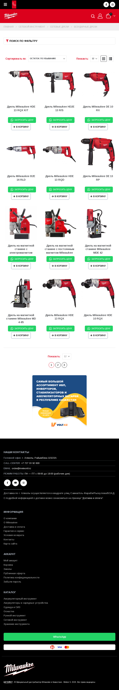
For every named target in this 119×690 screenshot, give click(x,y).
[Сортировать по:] (47, 58)
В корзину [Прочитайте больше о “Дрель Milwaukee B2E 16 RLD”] (22, 196)
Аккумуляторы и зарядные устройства (26, 602)
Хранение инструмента (16, 624)
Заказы (8, 569)
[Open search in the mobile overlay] (93, 16)
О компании (10, 518)
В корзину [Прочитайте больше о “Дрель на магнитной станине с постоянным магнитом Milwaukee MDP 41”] (61, 266)
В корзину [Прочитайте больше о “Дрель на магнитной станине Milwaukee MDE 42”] (99, 266)
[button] (6, 4)
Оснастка (9, 611)
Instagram (23, 482)
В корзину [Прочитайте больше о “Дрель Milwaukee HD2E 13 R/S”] (61, 127)
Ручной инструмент (15, 615)
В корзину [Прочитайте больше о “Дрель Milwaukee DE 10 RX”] (99, 127)
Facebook (7, 482)
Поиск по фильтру (23, 40)
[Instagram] (112, 4)
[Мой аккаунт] (100, 16)
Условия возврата (14, 535)
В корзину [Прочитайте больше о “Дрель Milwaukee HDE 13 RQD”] (61, 196)
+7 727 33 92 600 (30, 463)
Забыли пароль (12, 581)
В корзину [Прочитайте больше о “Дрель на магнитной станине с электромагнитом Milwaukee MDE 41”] (22, 266)
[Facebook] (106, 4)
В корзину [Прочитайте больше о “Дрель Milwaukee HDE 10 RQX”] (99, 335)
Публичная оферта (14, 573)
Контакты (9, 539)
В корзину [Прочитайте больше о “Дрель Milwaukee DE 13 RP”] (99, 196)
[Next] (64, 365)
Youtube (15, 482)
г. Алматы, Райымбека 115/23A (39, 458)
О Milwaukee (10, 522)
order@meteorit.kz (21, 468)
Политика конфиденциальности (21, 577)
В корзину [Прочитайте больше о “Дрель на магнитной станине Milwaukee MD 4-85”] (22, 335)
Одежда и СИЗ (12, 607)
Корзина (8, 564)
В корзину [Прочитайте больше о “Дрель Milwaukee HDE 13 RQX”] (61, 335)
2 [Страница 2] (58, 364)
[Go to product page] (21, 84)
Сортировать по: (15, 58)
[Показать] (94, 58)
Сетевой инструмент (15, 620)
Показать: (82, 58)
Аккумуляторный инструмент (20, 598)
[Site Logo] (11, 16)
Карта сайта (10, 543)
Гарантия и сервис (14, 531)
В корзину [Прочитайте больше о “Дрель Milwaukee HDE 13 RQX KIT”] (22, 127)
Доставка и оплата (92, 498)
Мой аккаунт (11, 560)
